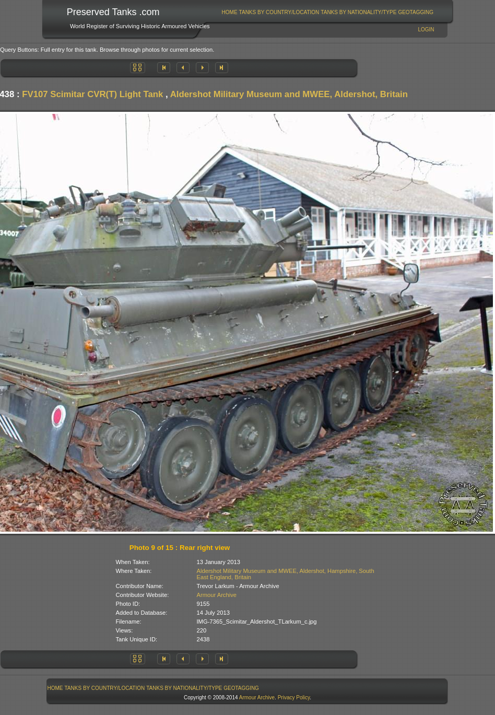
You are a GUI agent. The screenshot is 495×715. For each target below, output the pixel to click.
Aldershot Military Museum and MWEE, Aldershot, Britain (289, 94)
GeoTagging (415, 12)
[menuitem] (229, 12)
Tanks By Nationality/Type (358, 12)
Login (426, 29)
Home (230, 12)
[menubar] (327, 12)
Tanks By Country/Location (279, 12)
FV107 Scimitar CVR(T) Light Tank (92, 94)
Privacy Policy (294, 697)
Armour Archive (217, 595)
